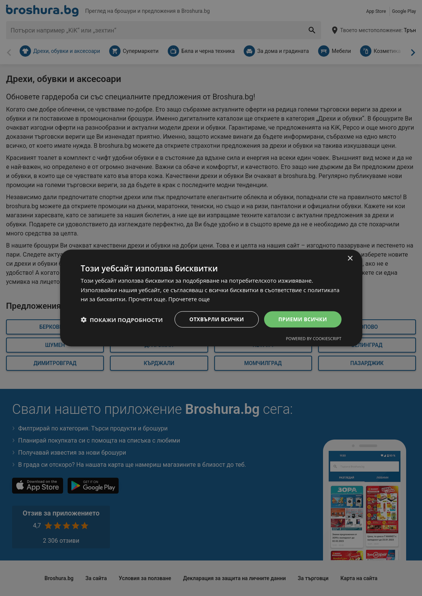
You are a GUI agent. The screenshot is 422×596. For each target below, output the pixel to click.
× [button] (350, 258)
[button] (122, 319)
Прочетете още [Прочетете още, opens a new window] (189, 298)
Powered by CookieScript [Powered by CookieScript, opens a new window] (314, 339)
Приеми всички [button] (302, 319)
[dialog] (211, 298)
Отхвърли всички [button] (214, 319)
